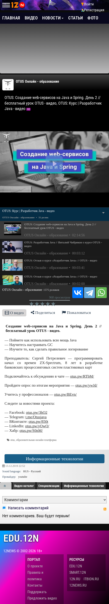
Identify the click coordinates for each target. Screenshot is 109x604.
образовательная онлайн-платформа (36, 440)
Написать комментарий (28, 508)
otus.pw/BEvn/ (65, 394)
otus (12, 440)
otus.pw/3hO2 (36, 412)
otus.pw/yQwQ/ (37, 426)
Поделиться (43, 312)
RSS (105, 509)
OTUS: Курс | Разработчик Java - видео (28, 211)
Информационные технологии (54, 458)
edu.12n (21, 538)
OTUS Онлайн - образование (37, 81)
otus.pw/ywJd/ (86, 385)
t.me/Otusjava (35, 417)
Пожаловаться (76, 312)
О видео (14, 312)
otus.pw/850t (38, 421)
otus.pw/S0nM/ (31, 430)
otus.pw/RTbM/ (82, 376)
